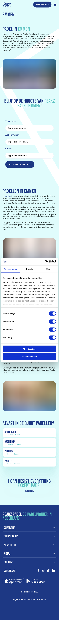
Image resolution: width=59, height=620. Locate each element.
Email (8, 148)
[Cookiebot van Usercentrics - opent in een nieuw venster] (44, 261)
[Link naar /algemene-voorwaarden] (29, 599)
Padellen (7, 196)
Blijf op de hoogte (20, 164)
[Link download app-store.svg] (13, 581)
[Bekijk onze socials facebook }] (38, 571)
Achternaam (12, 135)
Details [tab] (29, 269)
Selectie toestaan (30, 356)
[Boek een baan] (42, 4)
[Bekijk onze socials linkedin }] (53, 571)
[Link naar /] (7, 5)
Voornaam (11, 121)
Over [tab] (48, 269)
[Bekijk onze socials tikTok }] (48, 571)
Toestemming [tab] (10, 269)
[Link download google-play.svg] (35, 581)
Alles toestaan (29, 349)
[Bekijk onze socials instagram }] (43, 571)
